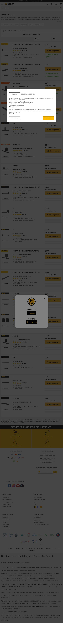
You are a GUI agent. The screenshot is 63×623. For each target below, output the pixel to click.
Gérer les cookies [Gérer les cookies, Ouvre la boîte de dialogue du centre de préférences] (15, 118)
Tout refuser (14, 94)
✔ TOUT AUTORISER (48, 118)
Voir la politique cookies (14, 106)
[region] (31, 105)
